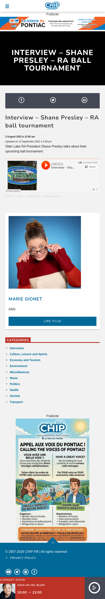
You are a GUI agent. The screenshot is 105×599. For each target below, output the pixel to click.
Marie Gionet (25, 299)
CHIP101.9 (10, 196)
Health (14, 390)
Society (15, 395)
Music (14, 378)
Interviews (17, 348)
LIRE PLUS (52, 321)
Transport (16, 402)
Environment (18, 366)
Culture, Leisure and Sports (28, 354)
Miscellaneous (19, 372)
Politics (15, 384)
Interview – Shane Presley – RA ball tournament (38, 196)
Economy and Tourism (25, 360)
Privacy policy (23, 558)
